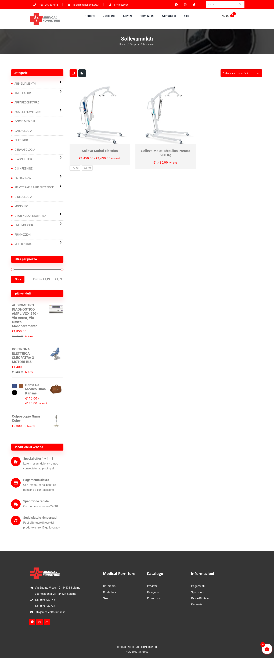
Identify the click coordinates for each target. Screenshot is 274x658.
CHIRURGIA (21, 140)
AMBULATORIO (24, 93)
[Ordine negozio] (241, 73)
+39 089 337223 (45, 606)
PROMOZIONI (23, 234)
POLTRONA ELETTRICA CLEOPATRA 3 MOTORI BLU (23, 355)
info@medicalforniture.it (50, 612)
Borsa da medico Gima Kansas (35, 389)
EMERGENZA (23, 178)
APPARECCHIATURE (27, 102)
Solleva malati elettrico (100, 151)
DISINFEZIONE (24, 168)
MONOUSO (21, 206)
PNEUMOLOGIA (24, 225)
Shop (133, 44)
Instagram (185, 5)
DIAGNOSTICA (23, 159)
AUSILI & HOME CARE (28, 112)
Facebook (176, 5)
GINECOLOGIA (23, 197)
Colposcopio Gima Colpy (26, 418)
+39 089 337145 (45, 600)
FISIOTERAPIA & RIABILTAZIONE (34, 187)
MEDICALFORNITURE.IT (142, 647)
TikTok (194, 5)
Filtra (18, 279)
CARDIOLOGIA (23, 130)
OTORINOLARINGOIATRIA (30, 215)
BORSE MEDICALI (25, 121)
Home (122, 44)
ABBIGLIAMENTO (25, 83)
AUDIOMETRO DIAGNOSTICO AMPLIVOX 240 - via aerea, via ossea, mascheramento (25, 315)
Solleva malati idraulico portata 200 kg (165, 153)
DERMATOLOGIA (25, 149)
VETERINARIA (23, 244)
